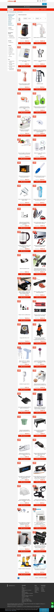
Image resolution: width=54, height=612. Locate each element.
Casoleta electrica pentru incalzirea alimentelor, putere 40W (24, 107)
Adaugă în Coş (24, 43)
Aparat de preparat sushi (24, 268)
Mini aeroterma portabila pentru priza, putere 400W (24, 38)
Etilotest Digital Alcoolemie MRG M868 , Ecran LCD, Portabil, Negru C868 (40, 454)
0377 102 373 (43, 9)
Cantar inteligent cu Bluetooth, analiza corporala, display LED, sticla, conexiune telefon (24, 292)
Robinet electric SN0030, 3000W (40, 37)
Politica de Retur (25, 592)
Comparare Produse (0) (37, 590)
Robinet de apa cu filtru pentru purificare (40, 153)
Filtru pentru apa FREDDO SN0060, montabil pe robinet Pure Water (24, 223)
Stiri (22, 586)
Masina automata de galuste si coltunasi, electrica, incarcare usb (40, 384)
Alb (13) (10, 47)
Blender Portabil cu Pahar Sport (24, 568)
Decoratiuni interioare (10, 23)
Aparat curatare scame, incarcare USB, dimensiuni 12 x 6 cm (40, 200)
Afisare (37, 18)
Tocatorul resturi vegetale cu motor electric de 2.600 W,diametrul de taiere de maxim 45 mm (40, 339)
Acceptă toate (44, 609)
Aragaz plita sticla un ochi (24, 337)
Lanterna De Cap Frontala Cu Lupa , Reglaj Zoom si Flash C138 (40, 500)
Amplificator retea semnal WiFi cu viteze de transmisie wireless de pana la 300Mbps (40, 130)
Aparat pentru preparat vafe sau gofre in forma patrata (24, 408)
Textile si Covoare (11, 18)
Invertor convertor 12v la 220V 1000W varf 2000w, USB (40, 246)
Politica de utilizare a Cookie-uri (27, 595)
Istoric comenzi (42, 588)
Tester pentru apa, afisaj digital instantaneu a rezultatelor (40, 569)
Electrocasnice (20, 12)
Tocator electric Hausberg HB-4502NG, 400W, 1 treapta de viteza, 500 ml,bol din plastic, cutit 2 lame (40, 408)
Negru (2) (10, 48)
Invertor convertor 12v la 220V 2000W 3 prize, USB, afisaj (40, 315)
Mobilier (9, 21)
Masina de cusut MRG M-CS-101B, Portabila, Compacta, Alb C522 (24, 454)
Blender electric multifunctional (24, 314)
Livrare (23, 589)
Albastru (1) (10, 49)
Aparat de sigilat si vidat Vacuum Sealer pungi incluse (40, 292)
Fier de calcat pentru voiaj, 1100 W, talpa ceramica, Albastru (40, 223)
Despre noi (24, 587)
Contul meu (43, 586)
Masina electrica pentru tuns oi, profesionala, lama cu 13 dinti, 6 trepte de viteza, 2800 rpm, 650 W (40, 270)
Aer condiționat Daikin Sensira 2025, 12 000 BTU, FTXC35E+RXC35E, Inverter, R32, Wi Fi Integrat (39, 524)
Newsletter (43, 591)
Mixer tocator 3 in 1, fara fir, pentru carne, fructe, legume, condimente (24, 361)
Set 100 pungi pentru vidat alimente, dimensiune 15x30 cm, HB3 (24, 500)
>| (24, 579)
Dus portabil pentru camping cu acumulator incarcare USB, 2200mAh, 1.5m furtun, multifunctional (24, 524)
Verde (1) (10, 51)
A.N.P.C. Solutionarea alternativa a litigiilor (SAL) (26, 599)
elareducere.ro (12, 585)
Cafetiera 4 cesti (40, 83)
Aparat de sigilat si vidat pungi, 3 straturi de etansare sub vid (24, 153)
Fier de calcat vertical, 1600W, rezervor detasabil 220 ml (24, 84)
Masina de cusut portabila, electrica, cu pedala (24, 130)
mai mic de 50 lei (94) (11, 62)
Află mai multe (20, 604)
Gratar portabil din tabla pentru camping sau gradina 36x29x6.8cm (40, 431)
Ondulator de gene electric (24, 384)
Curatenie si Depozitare (10, 17)
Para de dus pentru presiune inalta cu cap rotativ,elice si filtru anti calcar (40, 361)
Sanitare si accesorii (10, 20)
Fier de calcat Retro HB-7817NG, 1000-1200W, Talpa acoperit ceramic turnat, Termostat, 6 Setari (40, 478)
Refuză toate (44, 610)
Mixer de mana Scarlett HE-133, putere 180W (24, 200)
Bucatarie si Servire (11, 14)
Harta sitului (37, 587)
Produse (10, 9)
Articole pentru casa (12, 12)
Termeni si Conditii (25, 596)
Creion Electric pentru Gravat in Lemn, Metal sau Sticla (40, 177)
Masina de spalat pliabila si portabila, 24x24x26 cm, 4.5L (24, 431)
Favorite (42, 590)
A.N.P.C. (23, 597)
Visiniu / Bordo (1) (11, 54)
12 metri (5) (10, 29)
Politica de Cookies (8, 610)
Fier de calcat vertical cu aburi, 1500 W (24, 546)
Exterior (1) (10, 42)
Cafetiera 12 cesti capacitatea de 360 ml (40, 61)
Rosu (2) (10, 52)
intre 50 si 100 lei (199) (11, 64)
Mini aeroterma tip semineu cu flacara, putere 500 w (24, 177)
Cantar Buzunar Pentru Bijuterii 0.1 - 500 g (24, 61)
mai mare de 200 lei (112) (11, 69)
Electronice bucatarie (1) (11, 36)
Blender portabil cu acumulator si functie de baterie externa (40, 107)
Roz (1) (10, 56)
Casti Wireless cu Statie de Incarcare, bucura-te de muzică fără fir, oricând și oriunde (40, 546)
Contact (36, 586)
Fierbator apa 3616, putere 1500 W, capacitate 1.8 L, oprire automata (24, 246)
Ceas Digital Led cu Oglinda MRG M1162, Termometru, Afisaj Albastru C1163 (24, 477)
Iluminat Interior (11, 25)
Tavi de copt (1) (11, 37)
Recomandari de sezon (34, 9)
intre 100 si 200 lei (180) (11, 67)
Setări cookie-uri (36, 592)
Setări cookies (14, 610)
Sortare (25, 18)
